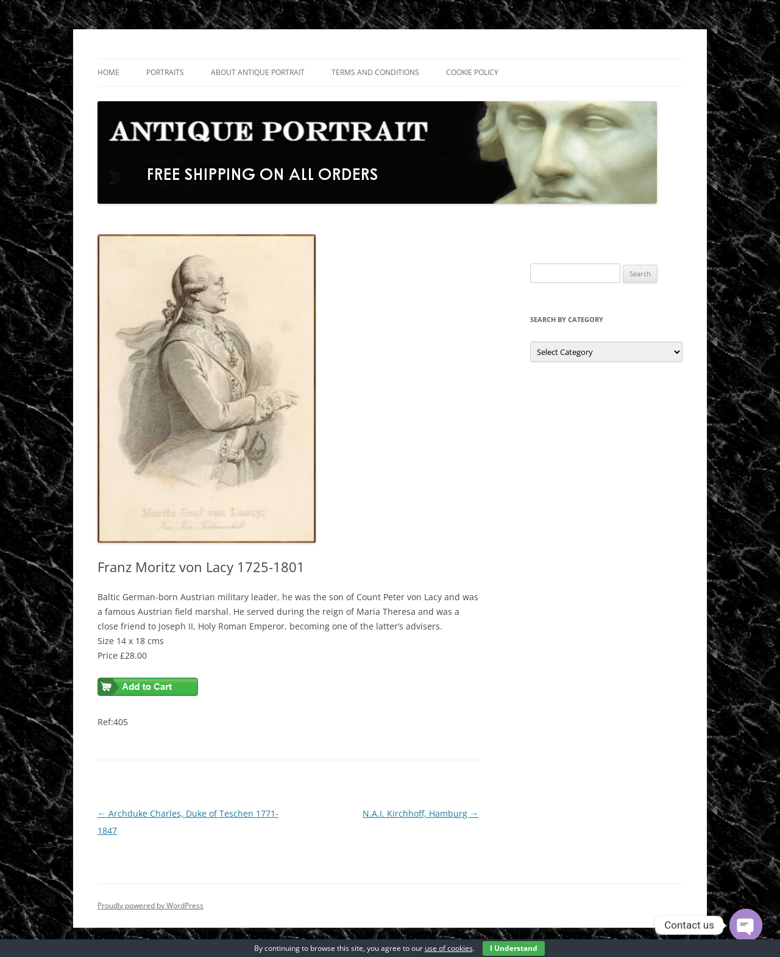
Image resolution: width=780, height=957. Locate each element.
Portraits (165, 72)
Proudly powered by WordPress (151, 905)
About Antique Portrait (258, 72)
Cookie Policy (472, 72)
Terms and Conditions (375, 72)
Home (108, 72)
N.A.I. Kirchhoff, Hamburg (420, 813)
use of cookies (449, 948)
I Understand (513, 948)
